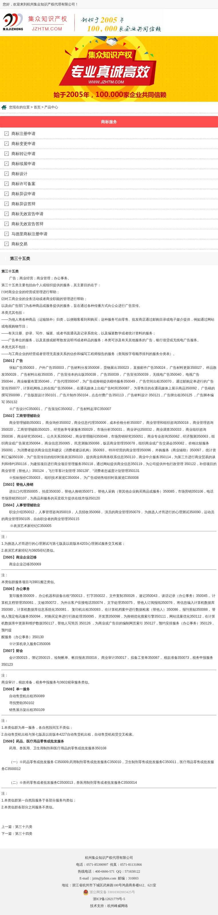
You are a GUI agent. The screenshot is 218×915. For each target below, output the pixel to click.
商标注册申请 (23, 134)
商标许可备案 (23, 184)
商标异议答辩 (23, 204)
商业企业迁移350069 (21, 564)
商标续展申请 (23, 164)
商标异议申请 (23, 194)
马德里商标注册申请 (29, 234)
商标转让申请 (23, 154)
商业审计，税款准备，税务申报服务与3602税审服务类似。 (46, 682)
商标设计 (19, 174)
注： (4, 537)
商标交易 (19, 244)
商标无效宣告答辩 (27, 224)
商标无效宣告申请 (27, 214)
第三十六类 (23, 827)
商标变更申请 (23, 144)
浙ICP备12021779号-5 (109, 899)
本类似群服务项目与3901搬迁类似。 (29, 582)
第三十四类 (23, 834)
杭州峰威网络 (117, 906)
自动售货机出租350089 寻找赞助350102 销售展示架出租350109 (23, 703)
